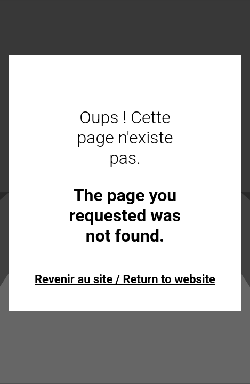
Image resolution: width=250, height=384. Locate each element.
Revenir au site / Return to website (125, 279)
